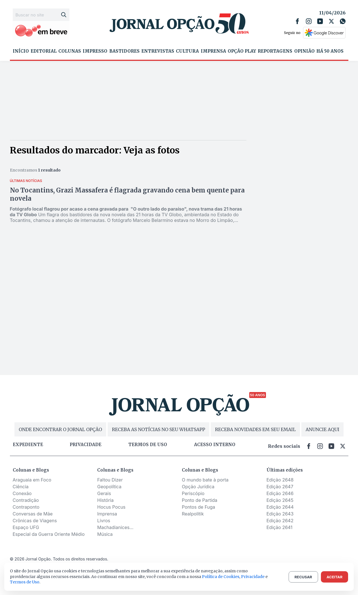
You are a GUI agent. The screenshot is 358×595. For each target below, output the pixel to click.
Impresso (95, 51)
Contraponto (26, 507)
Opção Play (242, 51)
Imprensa (213, 51)
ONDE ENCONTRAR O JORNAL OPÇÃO (60, 429)
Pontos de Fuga (198, 507)
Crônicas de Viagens (35, 520)
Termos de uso (147, 444)
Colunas (69, 51)
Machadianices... (115, 527)
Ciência (21, 486)
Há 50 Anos (330, 51)
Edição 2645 (280, 500)
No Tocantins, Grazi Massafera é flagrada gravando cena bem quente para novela (127, 194)
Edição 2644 (280, 507)
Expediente (28, 444)
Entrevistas (157, 51)
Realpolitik (193, 514)
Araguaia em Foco (32, 480)
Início (21, 51)
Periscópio (193, 493)
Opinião (304, 51)
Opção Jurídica (198, 486)
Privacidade (85, 444)
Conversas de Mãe (33, 514)
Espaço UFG (26, 527)
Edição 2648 (280, 480)
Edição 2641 (280, 527)
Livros (103, 520)
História (105, 500)
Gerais (104, 493)
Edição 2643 (280, 514)
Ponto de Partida (199, 500)
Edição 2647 (280, 486)
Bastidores (124, 51)
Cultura (187, 51)
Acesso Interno (214, 444)
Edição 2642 (280, 520)
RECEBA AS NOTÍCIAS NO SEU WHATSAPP (158, 429)
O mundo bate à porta (205, 480)
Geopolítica (109, 486)
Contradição (26, 500)
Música (105, 534)
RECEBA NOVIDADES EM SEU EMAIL (255, 429)
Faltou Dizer (110, 480)
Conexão (22, 493)
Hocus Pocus (111, 507)
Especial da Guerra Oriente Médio (49, 534)
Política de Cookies (220, 576)
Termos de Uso (24, 582)
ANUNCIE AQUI (322, 429)
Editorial (44, 51)
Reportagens (275, 51)
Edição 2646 (280, 493)
